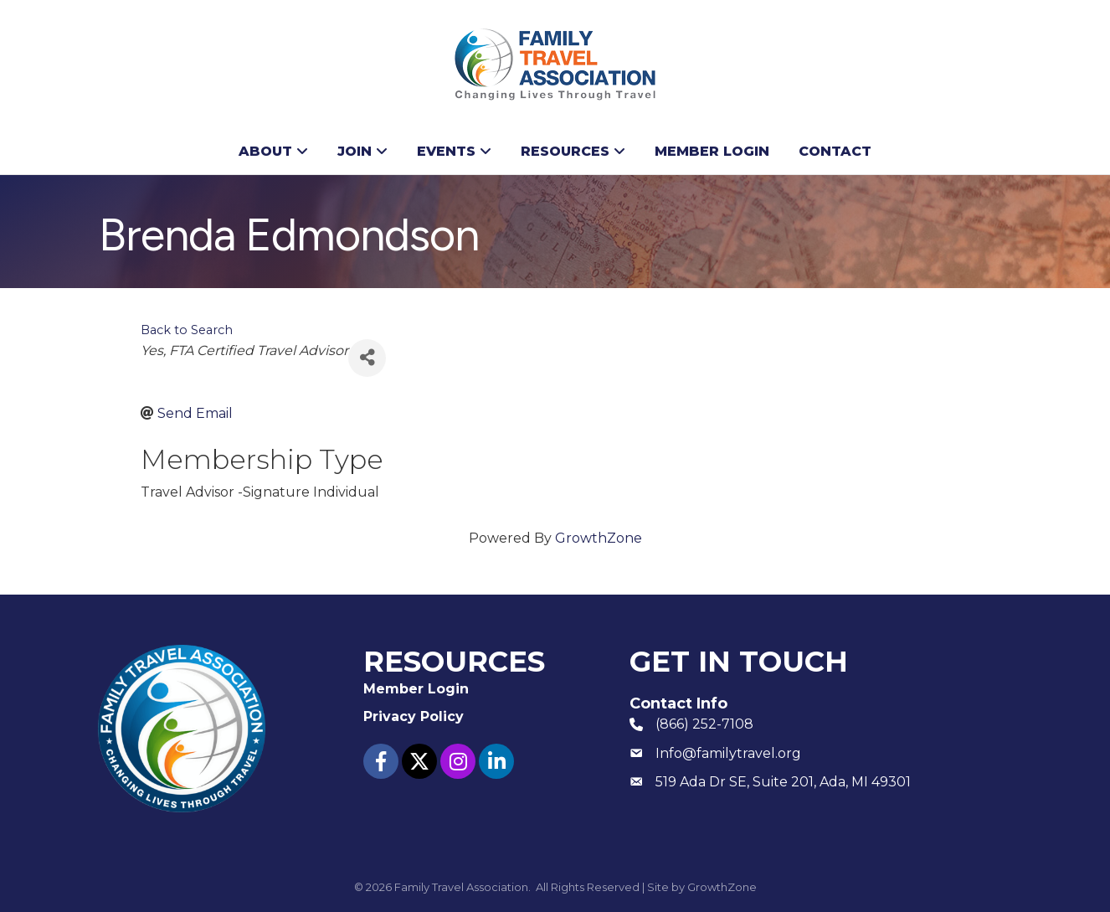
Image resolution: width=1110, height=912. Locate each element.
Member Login (712, 151)
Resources (565, 151)
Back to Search (187, 329)
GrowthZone (598, 538)
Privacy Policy (413, 716)
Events (446, 151)
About (265, 151)
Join (354, 151)
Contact (835, 151)
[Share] (367, 358)
